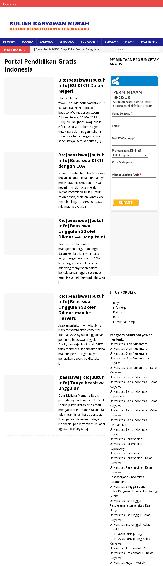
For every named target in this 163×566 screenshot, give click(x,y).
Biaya (117, 243)
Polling (117, 253)
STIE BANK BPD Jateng (126, 475)
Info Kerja (119, 248)
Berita (117, 258)
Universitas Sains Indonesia (128, 318)
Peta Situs (9, 3)
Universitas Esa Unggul (125, 441)
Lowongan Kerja (124, 262)
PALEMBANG (149, 42)
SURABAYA (111, 42)
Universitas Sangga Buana (128, 427)
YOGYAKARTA (89, 42)
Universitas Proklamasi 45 (127, 489)
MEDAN (130, 42)
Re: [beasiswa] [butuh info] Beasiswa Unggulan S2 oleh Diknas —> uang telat (82, 228)
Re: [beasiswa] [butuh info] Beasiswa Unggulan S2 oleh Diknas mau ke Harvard (81, 307)
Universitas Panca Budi (125, 522)
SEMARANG (67, 42)
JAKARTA (27, 42)
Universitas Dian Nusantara (128, 285)
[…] (99, 141)
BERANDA (9, 42)
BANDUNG (46, 42)
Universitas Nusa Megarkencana (132, 537)
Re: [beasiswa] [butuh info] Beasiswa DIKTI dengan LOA (81, 160)
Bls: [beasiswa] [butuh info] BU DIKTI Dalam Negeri (82, 85)
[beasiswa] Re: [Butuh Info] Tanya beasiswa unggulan (81, 382)
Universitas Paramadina (126, 380)
